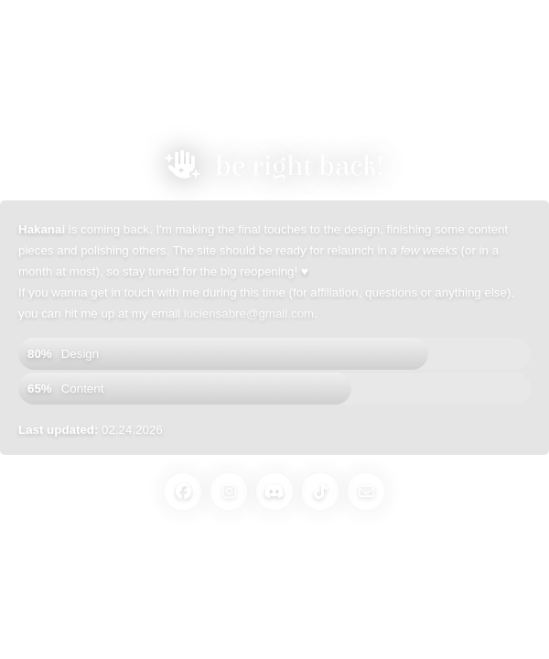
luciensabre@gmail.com (249, 313)
